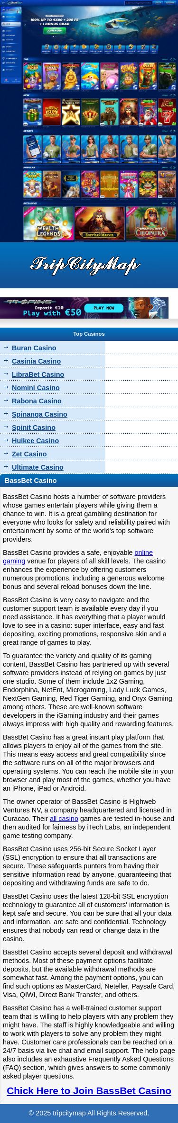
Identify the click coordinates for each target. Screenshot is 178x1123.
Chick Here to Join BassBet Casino (89, 1090)
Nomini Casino (36, 388)
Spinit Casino (34, 427)
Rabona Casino (37, 401)
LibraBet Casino (38, 374)
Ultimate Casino (38, 467)
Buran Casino (34, 348)
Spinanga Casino (39, 414)
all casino (64, 818)
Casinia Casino (36, 361)
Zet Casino (29, 454)
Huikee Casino (35, 441)
